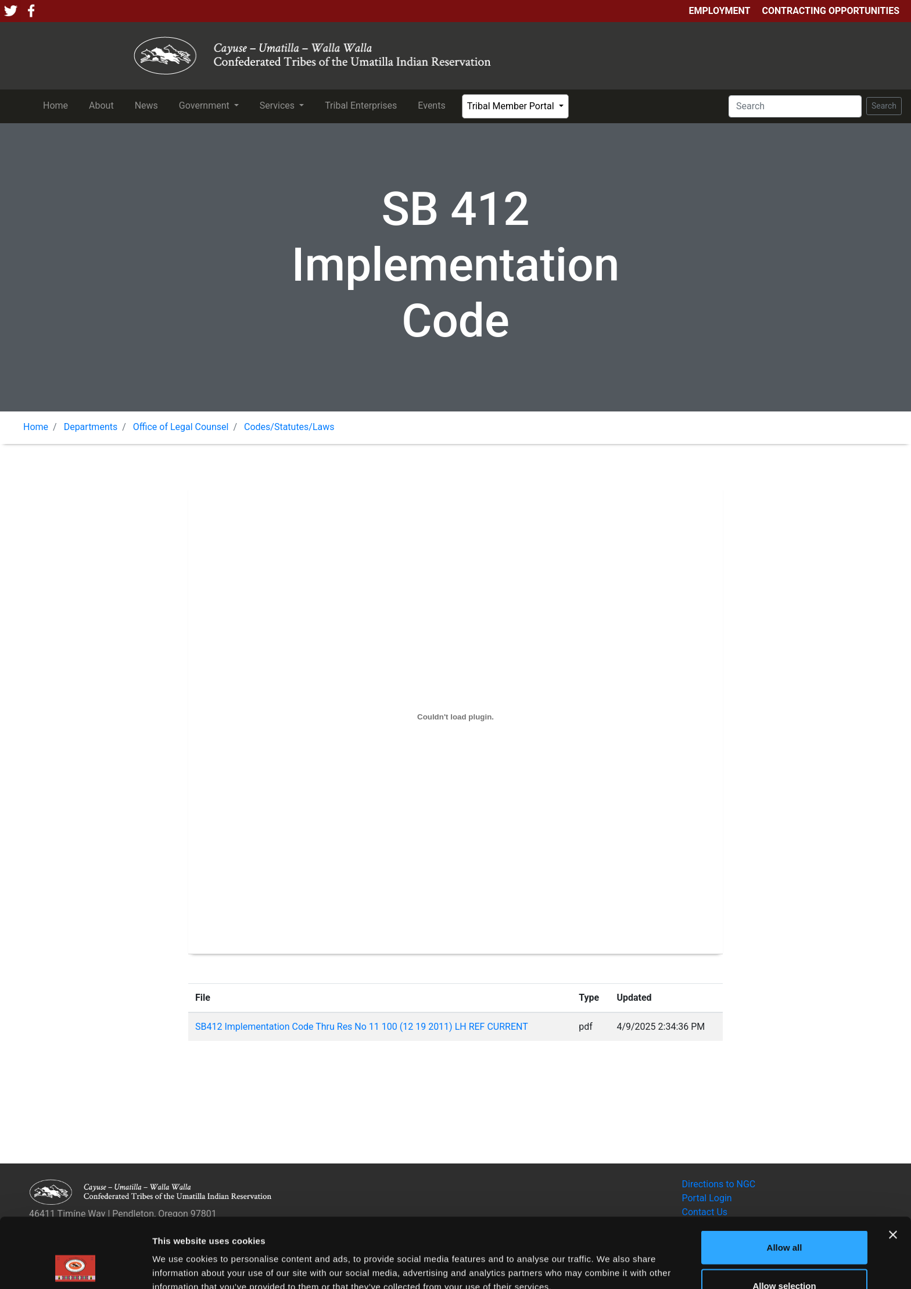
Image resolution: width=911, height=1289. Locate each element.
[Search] (795, 106)
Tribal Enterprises (363, 104)
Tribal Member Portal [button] (512, 106)
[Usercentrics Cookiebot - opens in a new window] (75, 1266)
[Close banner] (893, 1169)
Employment (719, 10)
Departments (91, 426)
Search (883, 105)
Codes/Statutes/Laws (289, 426)
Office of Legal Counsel (181, 426)
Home (58, 104)
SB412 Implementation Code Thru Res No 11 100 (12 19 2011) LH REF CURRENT (361, 1026)
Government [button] (205, 105)
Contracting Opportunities (830, 10)
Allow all (784, 1182)
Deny (784, 1258)
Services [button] (278, 105)
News (149, 104)
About (104, 104)
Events (434, 104)
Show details (610, 1259)
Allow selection (784, 1220)
